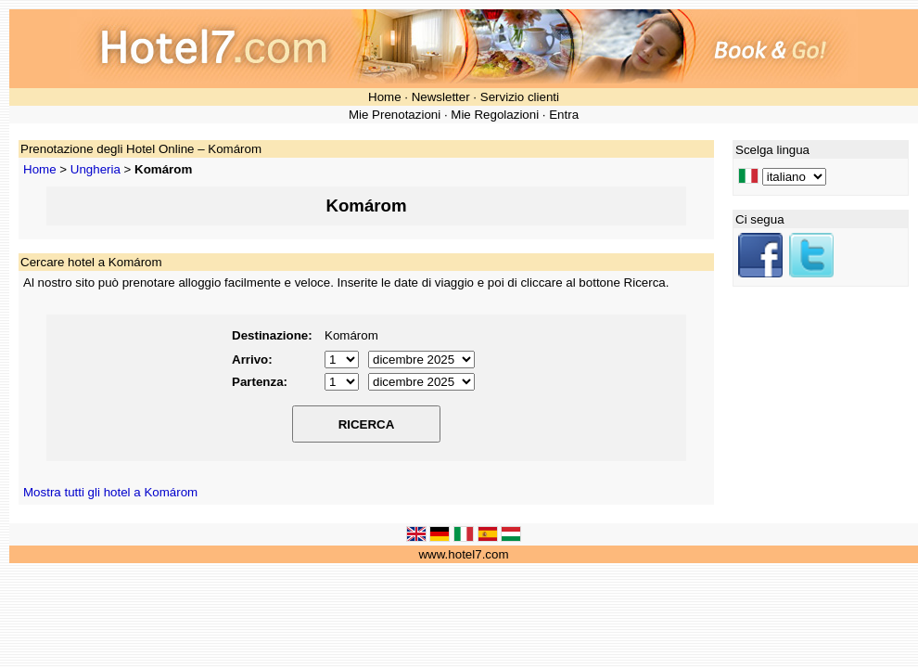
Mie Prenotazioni (394, 115)
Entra (564, 115)
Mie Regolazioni (495, 115)
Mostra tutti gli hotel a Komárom (110, 492)
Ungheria (95, 169)
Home (385, 97)
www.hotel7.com (463, 554)
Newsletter (441, 97)
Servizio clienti (519, 97)
